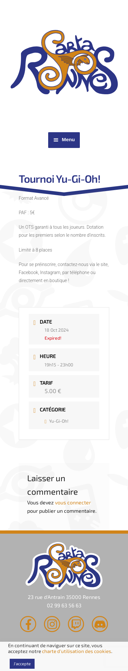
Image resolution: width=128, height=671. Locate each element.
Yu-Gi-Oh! (57, 421)
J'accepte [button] (22, 663)
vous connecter (73, 502)
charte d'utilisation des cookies (76, 651)
